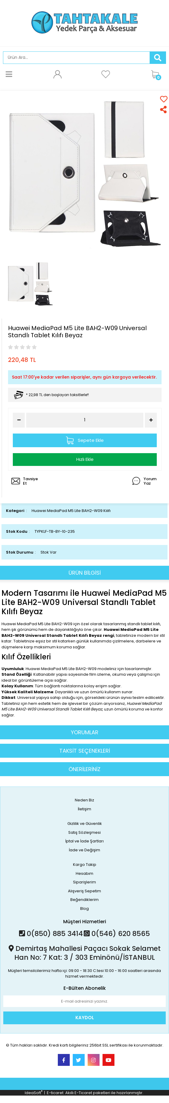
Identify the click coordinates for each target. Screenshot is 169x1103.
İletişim (84, 809)
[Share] (164, 109)
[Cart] (157, 74)
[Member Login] (57, 74)
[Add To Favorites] (164, 99)
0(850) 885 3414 (51, 933)
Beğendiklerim (84, 899)
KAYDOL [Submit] (84, 1017)
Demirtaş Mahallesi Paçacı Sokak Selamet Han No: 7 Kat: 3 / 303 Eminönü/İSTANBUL (85, 953)
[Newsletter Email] (84, 1001)
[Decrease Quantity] (19, 420)
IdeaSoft (33, 1093)
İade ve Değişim (84, 850)
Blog (84, 908)
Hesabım (84, 873)
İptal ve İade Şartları (84, 841)
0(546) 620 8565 (117, 933)
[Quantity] (85, 420)
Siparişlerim (84, 882)
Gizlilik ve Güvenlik (84, 823)
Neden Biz (84, 800)
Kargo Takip (84, 864)
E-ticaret (55, 1093)
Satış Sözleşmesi (84, 832)
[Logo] (84, 22)
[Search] (76, 58)
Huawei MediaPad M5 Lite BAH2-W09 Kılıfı (71, 510)
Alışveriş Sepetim (84, 891)
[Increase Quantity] (151, 420)
